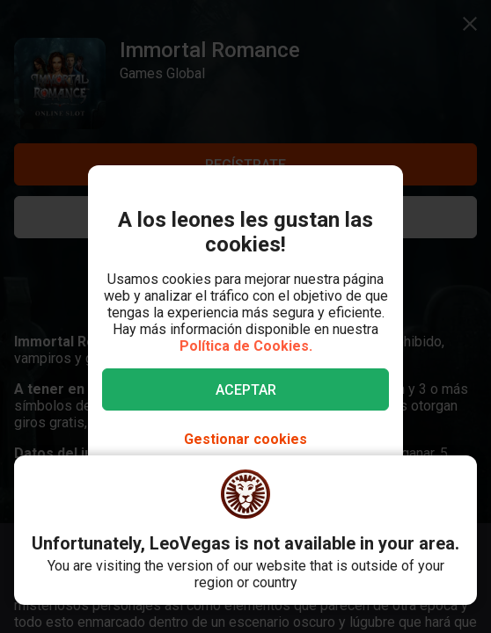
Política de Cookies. (246, 346)
